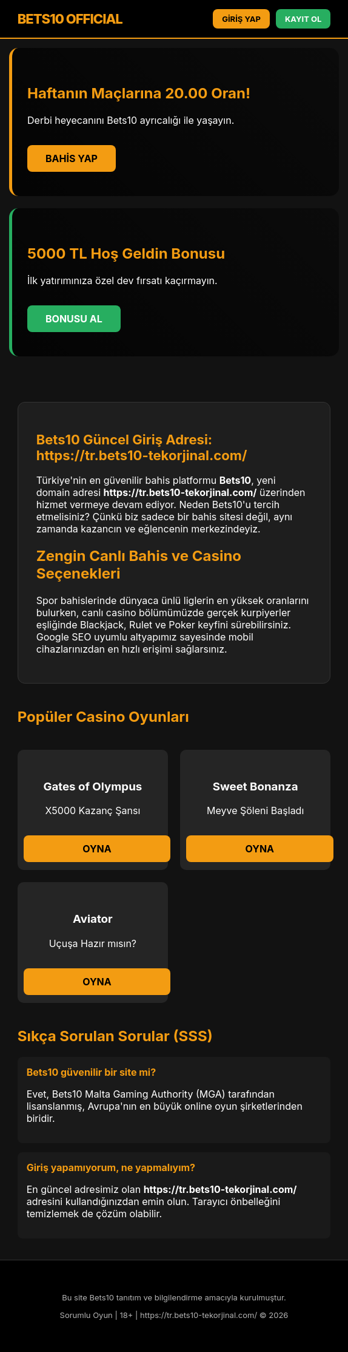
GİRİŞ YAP (241, 19)
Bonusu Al (73, 319)
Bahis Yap (71, 158)
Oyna (96, 849)
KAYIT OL (303, 19)
